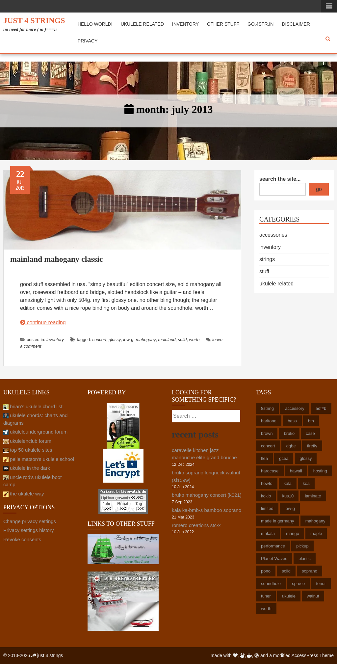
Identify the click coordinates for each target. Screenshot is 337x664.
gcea (283, 458)
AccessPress (305, 655)
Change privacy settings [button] (29, 521)
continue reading (43, 322)
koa (306, 483)
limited (267, 508)
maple (316, 533)
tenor (321, 583)
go (319, 189)
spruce (298, 583)
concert (99, 339)
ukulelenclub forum (27, 441)
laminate (313, 495)
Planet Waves (274, 558)
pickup (302, 546)
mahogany (146, 339)
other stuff (223, 24)
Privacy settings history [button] (28, 530)
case (310, 433)
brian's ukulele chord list (33, 406)
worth (194, 339)
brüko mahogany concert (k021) (207, 495)
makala (268, 533)
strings (267, 259)
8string (267, 408)
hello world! (95, 24)
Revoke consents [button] (22, 539)
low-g (128, 339)
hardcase (269, 470)
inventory (185, 24)
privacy (87, 40)
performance (273, 546)
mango (292, 533)
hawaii (296, 470)
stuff (264, 271)
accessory (294, 408)
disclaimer (296, 24)
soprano (309, 571)
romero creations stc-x (196, 525)
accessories (273, 235)
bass (292, 420)
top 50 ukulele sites (27, 450)
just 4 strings (34, 20)
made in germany (277, 520)
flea (264, 458)
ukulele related (142, 24)
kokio (266, 495)
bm (311, 420)
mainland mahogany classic (56, 259)
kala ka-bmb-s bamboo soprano (206, 510)
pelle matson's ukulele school (38, 459)
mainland (167, 339)
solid (182, 339)
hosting (320, 470)
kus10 (288, 495)
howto (266, 483)
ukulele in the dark (26, 468)
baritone (268, 420)
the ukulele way (23, 493)
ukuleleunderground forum (35, 432)
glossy (115, 339)
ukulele (289, 596)
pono (266, 571)
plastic (304, 558)
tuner (266, 596)
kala (288, 483)
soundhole (271, 583)
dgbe (291, 445)
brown (266, 433)
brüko (289, 433)
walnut (313, 596)
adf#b (321, 408)
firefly (312, 445)
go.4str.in (260, 24)
